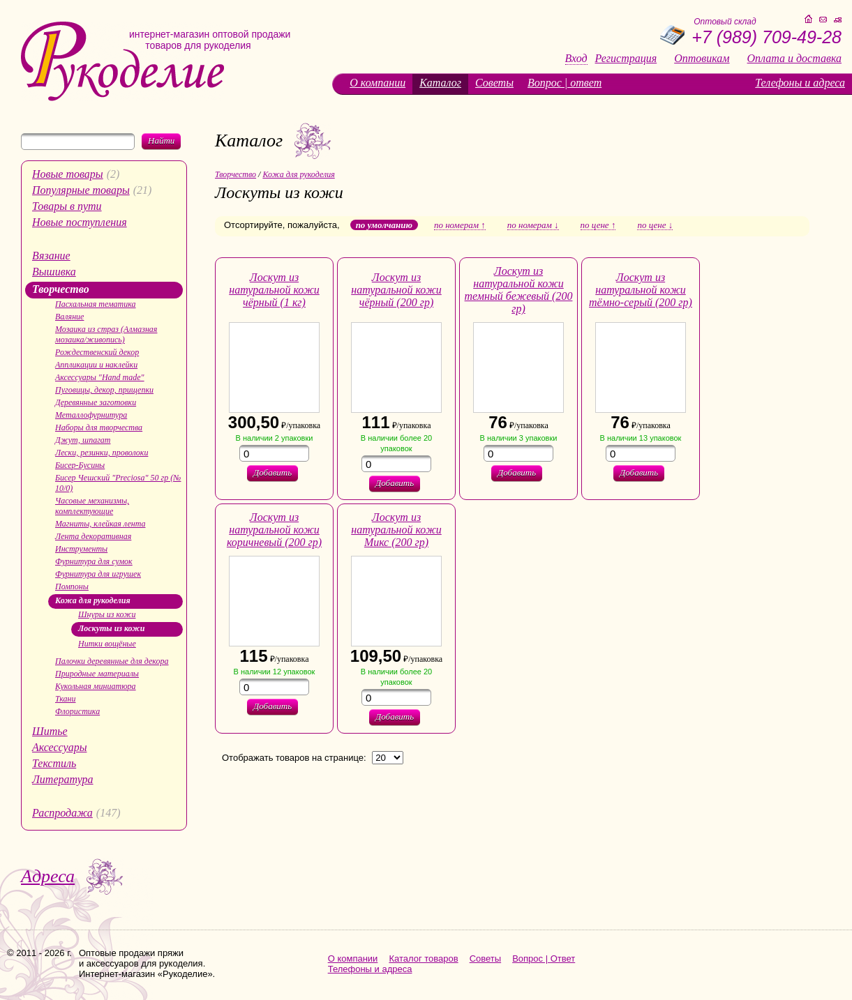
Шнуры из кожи (106, 614)
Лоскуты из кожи (111, 628)
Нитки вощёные (107, 644)
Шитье (50, 731)
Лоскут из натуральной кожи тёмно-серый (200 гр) (640, 289)
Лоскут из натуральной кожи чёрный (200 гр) (396, 289)
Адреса (48, 876)
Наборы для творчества (98, 427)
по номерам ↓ (533, 225)
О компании (377, 83)
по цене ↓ (655, 225)
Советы (494, 83)
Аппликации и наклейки (96, 365)
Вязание (51, 256)
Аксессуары (59, 747)
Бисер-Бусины (80, 465)
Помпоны (72, 586)
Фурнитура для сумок (94, 561)
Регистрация (626, 58)
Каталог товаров (423, 958)
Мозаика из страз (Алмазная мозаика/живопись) (106, 334)
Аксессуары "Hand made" (99, 377)
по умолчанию (384, 224)
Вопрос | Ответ (543, 958)
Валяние (69, 316)
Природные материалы (97, 674)
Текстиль (54, 763)
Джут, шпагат (83, 440)
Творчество (60, 289)
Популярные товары (81, 190)
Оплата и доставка (794, 58)
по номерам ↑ (460, 225)
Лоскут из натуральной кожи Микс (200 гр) (396, 529)
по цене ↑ (598, 225)
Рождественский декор (97, 352)
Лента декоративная (93, 536)
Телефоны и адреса (800, 83)
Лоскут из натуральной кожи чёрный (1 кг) (274, 289)
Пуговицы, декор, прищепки (104, 390)
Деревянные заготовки (95, 402)
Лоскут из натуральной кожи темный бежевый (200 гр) (519, 290)
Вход (576, 58)
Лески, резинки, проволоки (101, 452)
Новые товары (67, 174)
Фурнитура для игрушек (98, 574)
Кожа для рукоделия (92, 600)
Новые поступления (79, 222)
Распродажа (62, 813)
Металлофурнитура (91, 415)
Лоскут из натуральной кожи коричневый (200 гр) (274, 529)
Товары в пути (67, 206)
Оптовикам (701, 58)
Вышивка (54, 272)
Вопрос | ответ (564, 83)
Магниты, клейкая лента (100, 524)
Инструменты (81, 549)
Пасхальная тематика (95, 304)
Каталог (440, 83)
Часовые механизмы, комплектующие (92, 506)
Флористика (77, 711)
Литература (63, 779)
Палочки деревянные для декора (112, 661)
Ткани (65, 699)
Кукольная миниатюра (95, 686)
